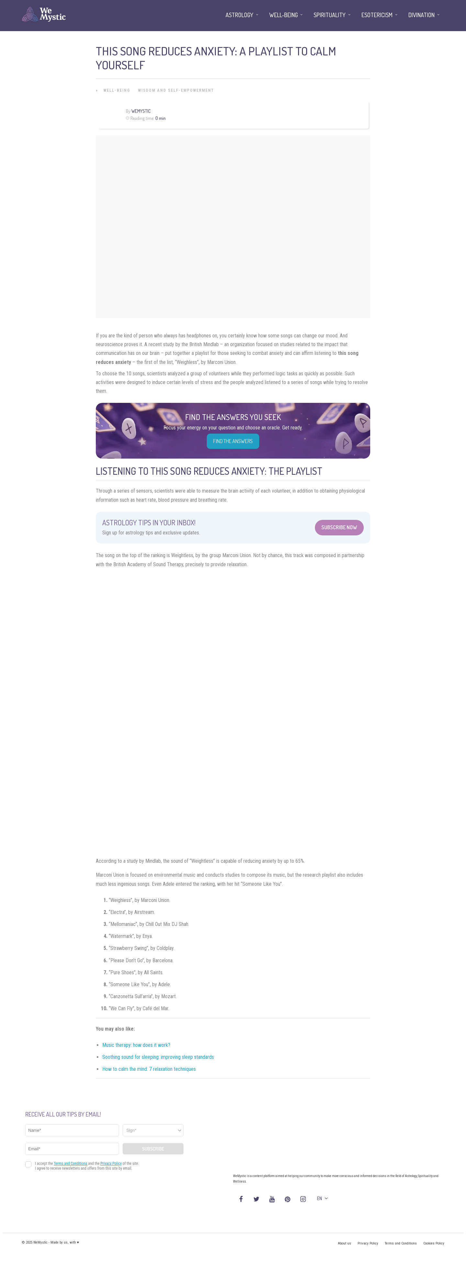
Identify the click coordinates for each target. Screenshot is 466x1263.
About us (344, 1243)
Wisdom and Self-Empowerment (176, 90)
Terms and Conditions (401, 1243)
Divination (421, 14)
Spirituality (330, 14)
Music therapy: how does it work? (136, 1045)
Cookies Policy (433, 1243)
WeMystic (140, 111)
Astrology (239, 14)
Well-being (117, 90)
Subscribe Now (339, 527)
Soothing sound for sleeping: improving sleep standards (158, 1057)
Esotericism (377, 14)
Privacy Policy (368, 1243)
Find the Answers (233, 441)
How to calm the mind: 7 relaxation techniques (149, 1069)
